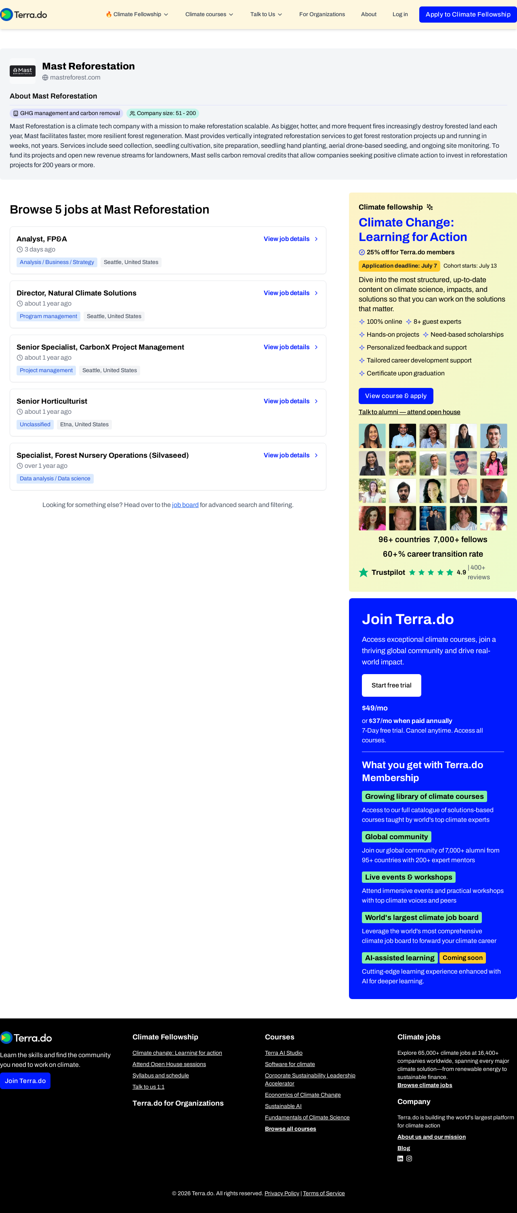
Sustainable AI (283, 1106)
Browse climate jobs (424, 1085)
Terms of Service (324, 1193)
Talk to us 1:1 (148, 1087)
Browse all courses (290, 1129)
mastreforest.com (75, 77)
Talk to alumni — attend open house (409, 412)
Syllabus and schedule (160, 1076)
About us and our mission (431, 1137)
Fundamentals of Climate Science (307, 1118)
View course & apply (396, 395)
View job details (291, 238)
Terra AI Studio (284, 1053)
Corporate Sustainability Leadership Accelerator (310, 1080)
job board (185, 504)
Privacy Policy (282, 1193)
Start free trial (392, 685)
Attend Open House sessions (169, 1064)
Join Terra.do (25, 1080)
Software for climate (290, 1064)
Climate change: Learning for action (177, 1053)
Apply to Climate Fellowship (468, 14)
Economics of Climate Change (303, 1095)
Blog (403, 1148)
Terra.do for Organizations (178, 1103)
